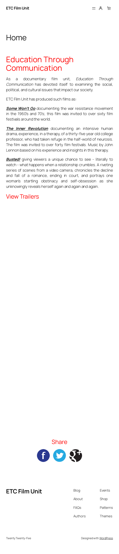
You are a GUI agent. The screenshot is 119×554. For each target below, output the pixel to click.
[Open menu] (93, 8)
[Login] (100, 8)
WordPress (106, 538)
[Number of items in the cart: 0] (109, 8)
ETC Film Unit (17, 8)
